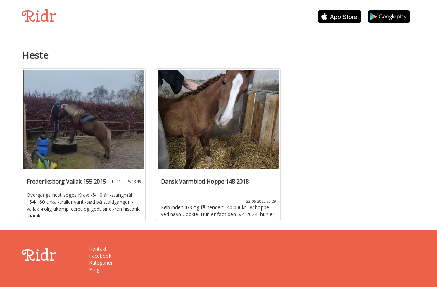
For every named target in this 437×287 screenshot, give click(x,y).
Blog (94, 269)
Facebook (100, 255)
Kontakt (98, 249)
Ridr (39, 16)
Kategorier (101, 262)
